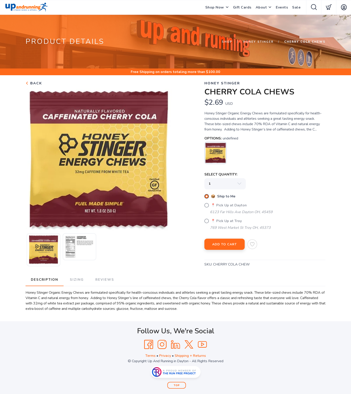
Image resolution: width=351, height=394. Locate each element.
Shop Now (214, 7)
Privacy (165, 355)
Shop (227, 42)
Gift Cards (242, 7)
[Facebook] (148, 344)
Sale (296, 7)
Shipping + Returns (190, 355)
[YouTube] (202, 344)
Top (177, 385)
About (261, 7)
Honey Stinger (258, 42)
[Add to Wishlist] (252, 244)
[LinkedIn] (175, 344)
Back (34, 83)
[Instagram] (162, 344)
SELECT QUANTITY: (221, 174)
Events (282, 7)
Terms (150, 355)
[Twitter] (189, 344)
